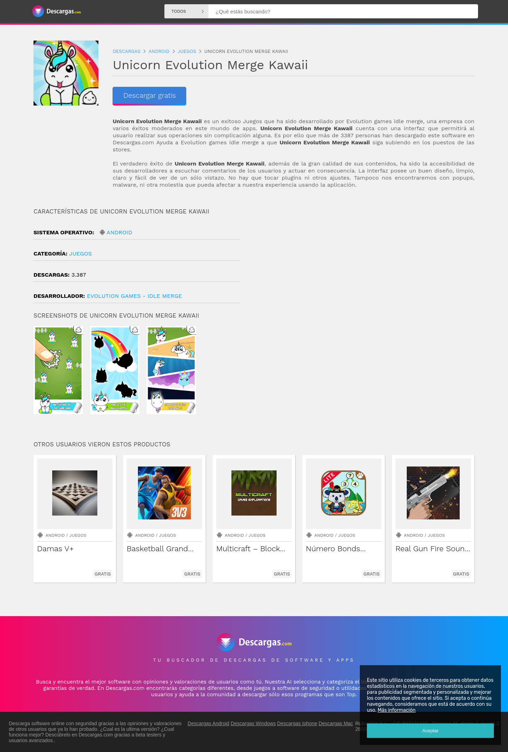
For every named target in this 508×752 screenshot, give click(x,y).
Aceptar (430, 730)
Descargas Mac (336, 723)
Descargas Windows (253, 723)
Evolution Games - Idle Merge (134, 296)
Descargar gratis (149, 95)
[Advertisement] (364, 267)
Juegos (80, 253)
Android (119, 232)
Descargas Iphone (297, 723)
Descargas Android (208, 723)
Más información (396, 710)
